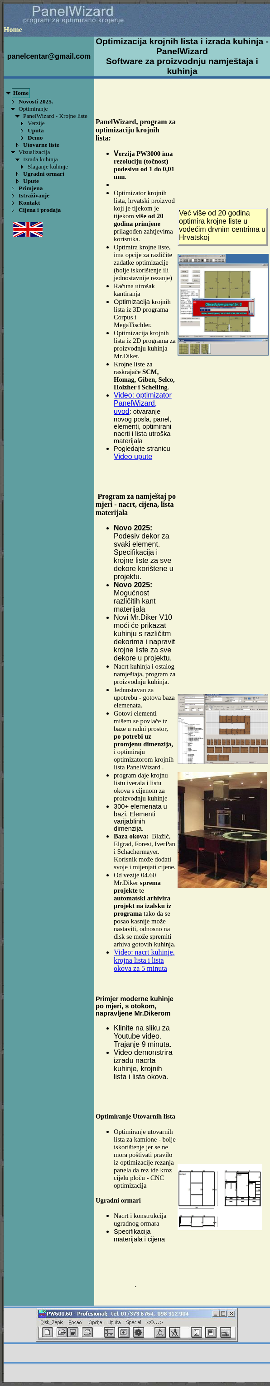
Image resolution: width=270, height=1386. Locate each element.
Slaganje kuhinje (48, 166)
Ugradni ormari (43, 173)
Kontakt (29, 202)
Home (21, 92)
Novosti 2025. (36, 101)
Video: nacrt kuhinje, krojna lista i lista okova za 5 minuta (144, 960)
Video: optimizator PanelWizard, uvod (143, 403)
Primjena (31, 188)
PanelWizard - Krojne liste (55, 115)
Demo (35, 137)
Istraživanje (34, 195)
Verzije (36, 123)
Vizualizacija (34, 152)
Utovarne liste (41, 144)
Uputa (36, 130)
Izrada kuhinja (40, 159)
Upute (31, 181)
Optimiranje (33, 108)
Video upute (133, 456)
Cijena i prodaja (40, 209)
